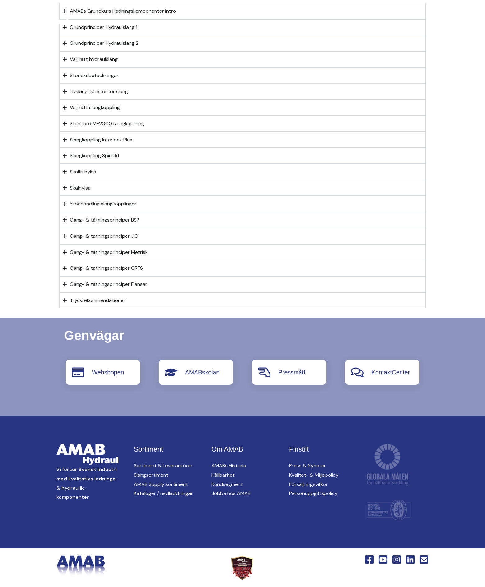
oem (296, 16)
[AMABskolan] (171, 372)
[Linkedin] (116, 16)
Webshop (455, 16)
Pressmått (292, 372)
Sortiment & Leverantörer (163, 465)
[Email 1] (424, 559)
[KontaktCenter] (357, 372)
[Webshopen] (78, 372)
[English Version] (128, 16)
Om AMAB (365, 16)
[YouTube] (91, 16)
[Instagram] (103, 16)
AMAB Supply (260, 16)
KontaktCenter (410, 16)
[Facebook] (79, 16)
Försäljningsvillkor (308, 484)
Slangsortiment (151, 475)
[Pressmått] (264, 372)
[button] (228, 16)
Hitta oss (327, 16)
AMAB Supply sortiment (161, 484)
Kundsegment (227, 484)
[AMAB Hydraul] (39, 15)
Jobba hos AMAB (231, 493)
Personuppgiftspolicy (313, 493)
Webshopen (108, 372)
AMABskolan (203, 372)
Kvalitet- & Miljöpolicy (313, 475)
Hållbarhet (223, 475)
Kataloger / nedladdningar (163, 493)
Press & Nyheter (307, 465)
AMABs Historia (228, 465)
